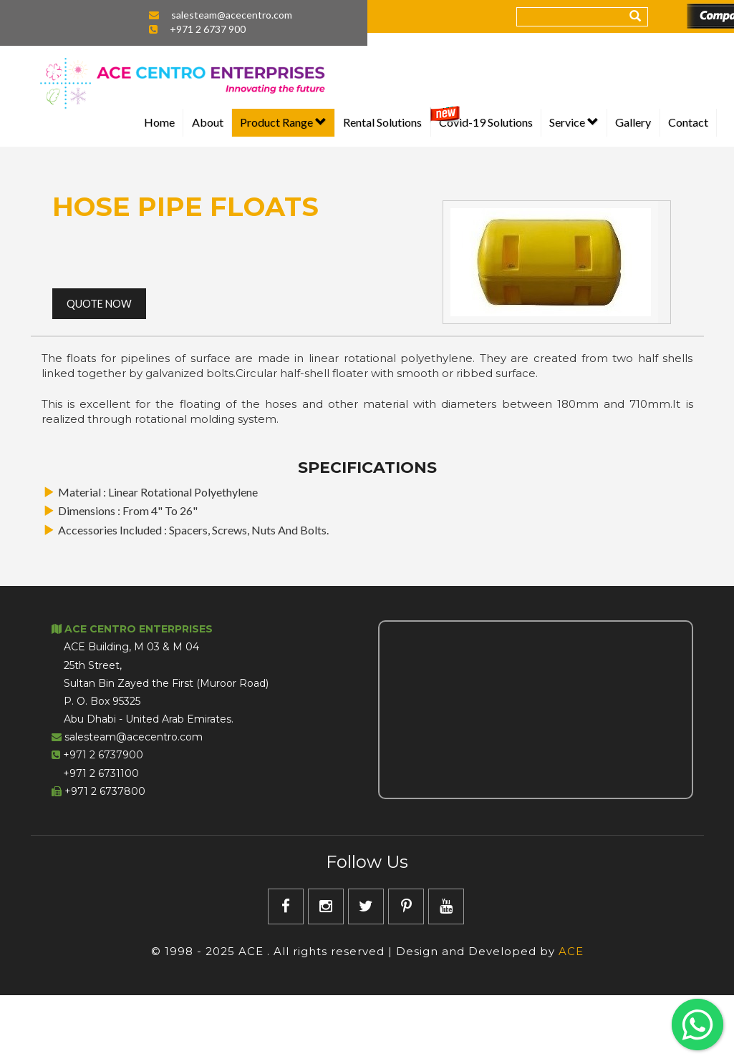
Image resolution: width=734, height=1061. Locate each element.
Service (574, 122)
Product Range (283, 122)
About (207, 122)
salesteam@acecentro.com (231, 15)
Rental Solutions (382, 122)
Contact (688, 122)
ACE (571, 951)
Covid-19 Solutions (486, 122)
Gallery (633, 122)
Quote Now (99, 304)
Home (159, 122)
